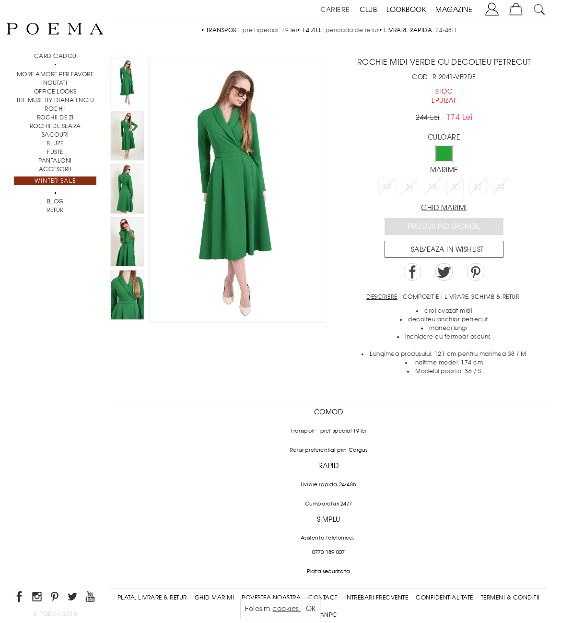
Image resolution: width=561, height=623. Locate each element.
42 (478, 187)
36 (410, 187)
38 (432, 187)
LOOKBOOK (406, 9)
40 (455, 187)
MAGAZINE (453, 9)
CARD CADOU (55, 56)
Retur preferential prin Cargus (328, 450)
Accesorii (55, 169)
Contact (323, 597)
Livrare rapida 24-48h (328, 484)
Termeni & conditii (510, 597)
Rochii (55, 109)
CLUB (368, 9)
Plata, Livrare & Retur (152, 597)
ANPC (329, 614)
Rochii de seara (55, 126)
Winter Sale (55, 180)
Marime (444, 170)
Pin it (475, 272)
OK (311, 608)
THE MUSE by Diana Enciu (55, 100)
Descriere (381, 297)
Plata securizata (328, 571)
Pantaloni (55, 160)
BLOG (55, 201)
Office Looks (55, 91)
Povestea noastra (271, 597)
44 (501, 187)
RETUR (55, 210)
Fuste (55, 152)
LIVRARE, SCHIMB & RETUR (482, 297)
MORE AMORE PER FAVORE (55, 74)
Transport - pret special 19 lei (328, 430)
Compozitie (421, 297)
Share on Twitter (444, 272)
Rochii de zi (55, 117)
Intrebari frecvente (377, 597)
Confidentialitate (444, 597)
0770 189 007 (328, 552)
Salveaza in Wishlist (447, 249)
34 (387, 187)
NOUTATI (55, 83)
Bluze (55, 143)
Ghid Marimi (214, 597)
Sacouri (55, 134)
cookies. (286, 608)
